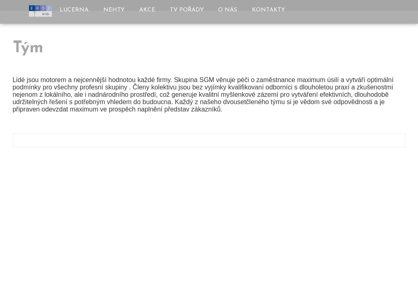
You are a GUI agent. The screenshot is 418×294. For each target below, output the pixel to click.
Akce (147, 10)
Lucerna (74, 10)
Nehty (114, 10)
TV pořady (187, 10)
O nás (227, 10)
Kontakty (268, 10)
